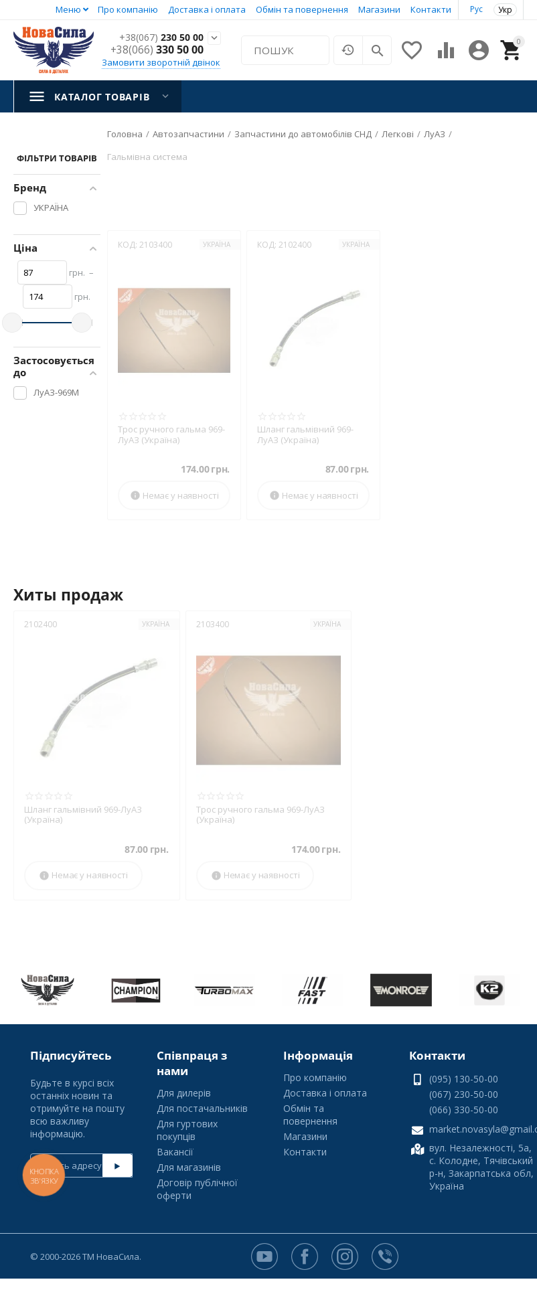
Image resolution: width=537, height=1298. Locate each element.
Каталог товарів (101, 96)
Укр (505, 9)
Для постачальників (202, 1108)
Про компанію (128, 9)
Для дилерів (184, 1092)
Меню (68, 9)
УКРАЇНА (216, 244)
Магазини (379, 9)
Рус (476, 9)
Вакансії (175, 1151)
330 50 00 (157, 50)
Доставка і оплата (207, 9)
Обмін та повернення (302, 9)
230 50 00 (157, 37)
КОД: (127, 244)
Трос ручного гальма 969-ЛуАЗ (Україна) (171, 434)
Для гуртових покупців (187, 1130)
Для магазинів (189, 1167)
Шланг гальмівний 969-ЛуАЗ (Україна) (305, 434)
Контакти (430, 9)
